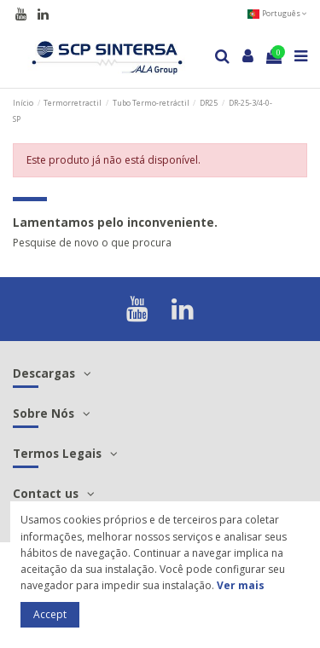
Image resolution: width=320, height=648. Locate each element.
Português (277, 13)
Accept (50, 614)
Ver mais (241, 585)
